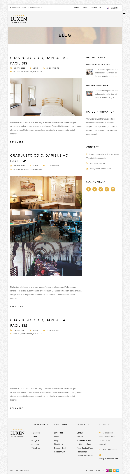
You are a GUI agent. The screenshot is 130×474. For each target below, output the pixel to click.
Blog (56, 440)
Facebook (36, 433)
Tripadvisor (36, 448)
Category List (59, 452)
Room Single (82, 452)
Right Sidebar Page (85, 448)
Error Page (58, 433)
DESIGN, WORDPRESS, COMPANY (26, 72)
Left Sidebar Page (84, 444)
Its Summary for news (97, 86)
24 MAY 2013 (17, 68)
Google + (35, 440)
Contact (85, 7)
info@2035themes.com (108, 459)
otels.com (35, 444)
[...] (116, 76)
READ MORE (16, 142)
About (76, 7)
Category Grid (60, 448)
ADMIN (34, 68)
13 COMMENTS (51, 68)
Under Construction (85, 456)
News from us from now (98, 64)
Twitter (34, 437)
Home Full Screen (84, 440)
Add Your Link (95, 7)
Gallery (80, 437)
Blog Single (58, 444)
